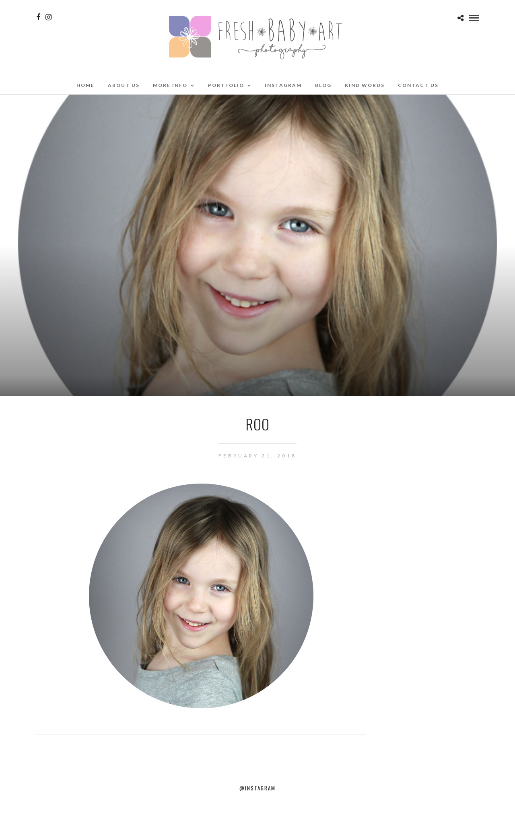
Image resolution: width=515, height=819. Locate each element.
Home (85, 85)
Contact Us (418, 85)
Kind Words (365, 85)
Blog (323, 85)
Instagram (283, 85)
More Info (170, 85)
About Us (124, 85)
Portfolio (226, 85)
